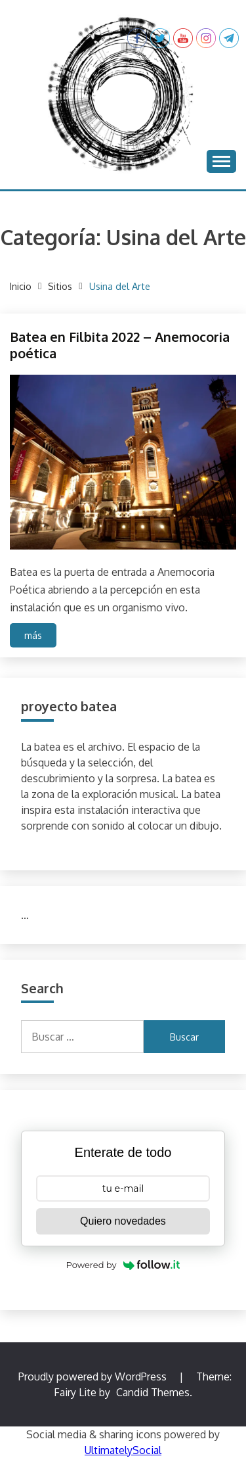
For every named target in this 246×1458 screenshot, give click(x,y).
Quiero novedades (123, 1221)
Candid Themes (153, 1392)
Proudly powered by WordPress (93, 1376)
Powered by (123, 1264)
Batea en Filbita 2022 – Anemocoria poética (120, 345)
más (33, 635)
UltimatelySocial (123, 1450)
